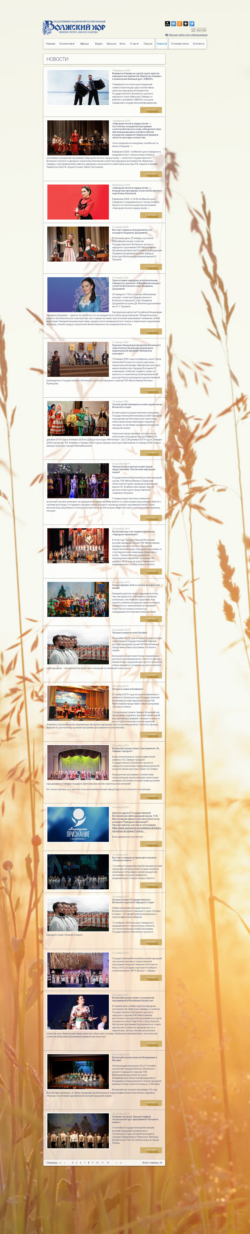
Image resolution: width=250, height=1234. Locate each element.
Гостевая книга (180, 43)
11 (102, 1162)
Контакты (199, 43)
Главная (50, 43)
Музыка (111, 43)
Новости (162, 43)
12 (108, 1162)
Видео (99, 43)
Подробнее (154, 109)
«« (60, 1162)
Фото (122, 43)
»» (121, 1162)
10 (97, 1162)
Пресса (148, 43)
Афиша (84, 43)
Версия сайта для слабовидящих (186, 34)
